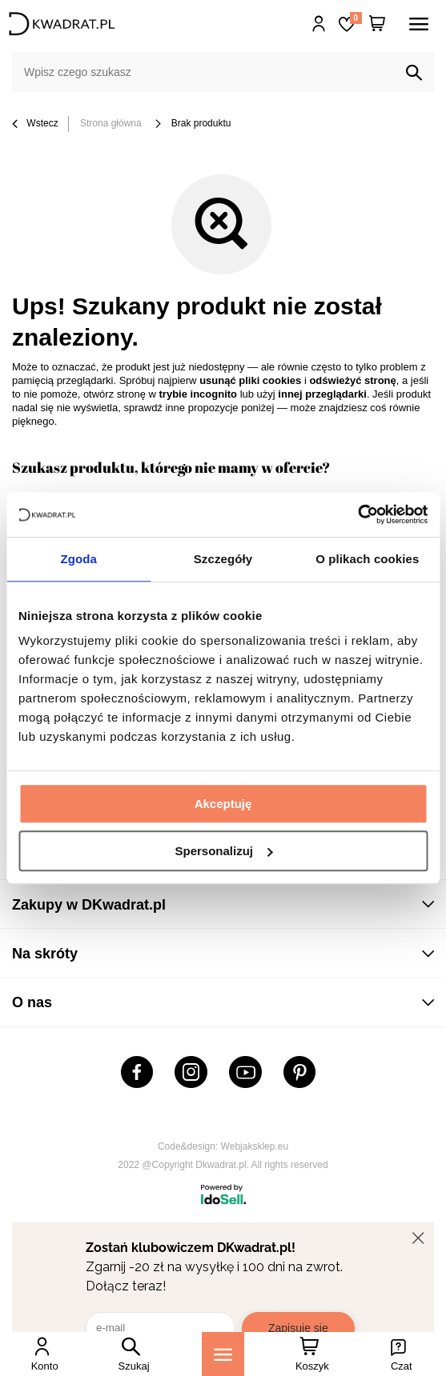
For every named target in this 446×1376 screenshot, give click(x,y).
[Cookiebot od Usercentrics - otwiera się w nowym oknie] (357, 514)
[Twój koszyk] (377, 24)
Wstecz (35, 124)
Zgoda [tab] (78, 559)
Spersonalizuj (223, 851)
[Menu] (223, 1354)
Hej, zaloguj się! (319, 24)
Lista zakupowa (355, 18)
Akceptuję (223, 803)
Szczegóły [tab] (223, 559)
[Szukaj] (414, 73)
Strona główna (111, 123)
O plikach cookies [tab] (367, 559)
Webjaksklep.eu (255, 1146)
